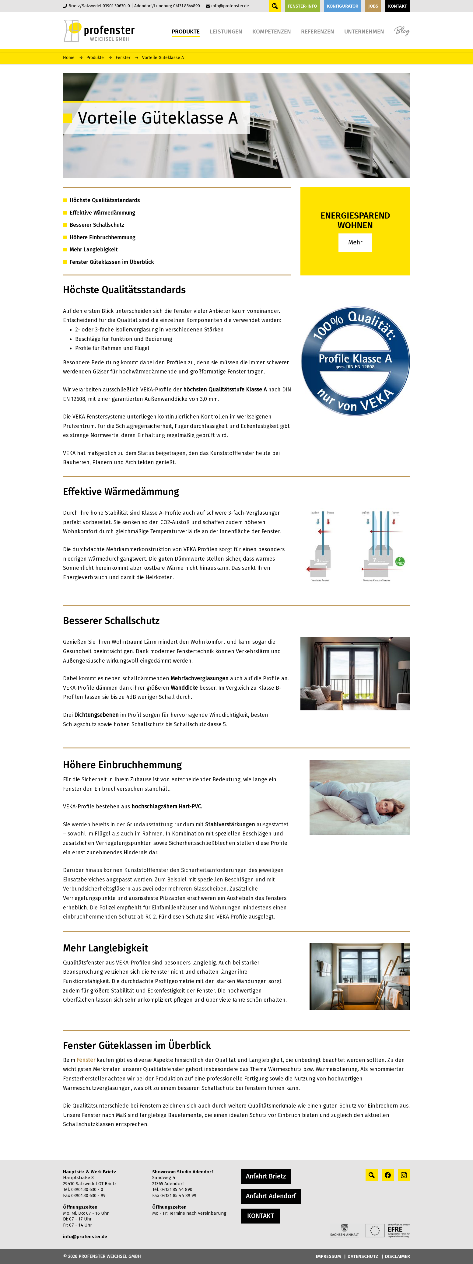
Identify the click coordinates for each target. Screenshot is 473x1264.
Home (69, 57)
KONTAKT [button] (397, 6)
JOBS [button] (373, 6)
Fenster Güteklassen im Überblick (112, 262)
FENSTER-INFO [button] (302, 6)
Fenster (123, 57)
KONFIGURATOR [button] (342, 6)
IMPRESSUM (328, 1256)
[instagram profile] (404, 1175)
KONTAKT (260, 1216)
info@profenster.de (230, 6)
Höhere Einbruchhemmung (102, 237)
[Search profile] (372, 1175)
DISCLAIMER (397, 1256)
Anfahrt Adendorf (271, 1196)
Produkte (95, 57)
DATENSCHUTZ (363, 1256)
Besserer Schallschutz (97, 225)
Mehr (355, 242)
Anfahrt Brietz (266, 1176)
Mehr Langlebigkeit (94, 249)
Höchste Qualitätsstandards (105, 200)
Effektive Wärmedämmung (102, 212)
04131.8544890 (186, 6)
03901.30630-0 (116, 6)
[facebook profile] (388, 1175)
